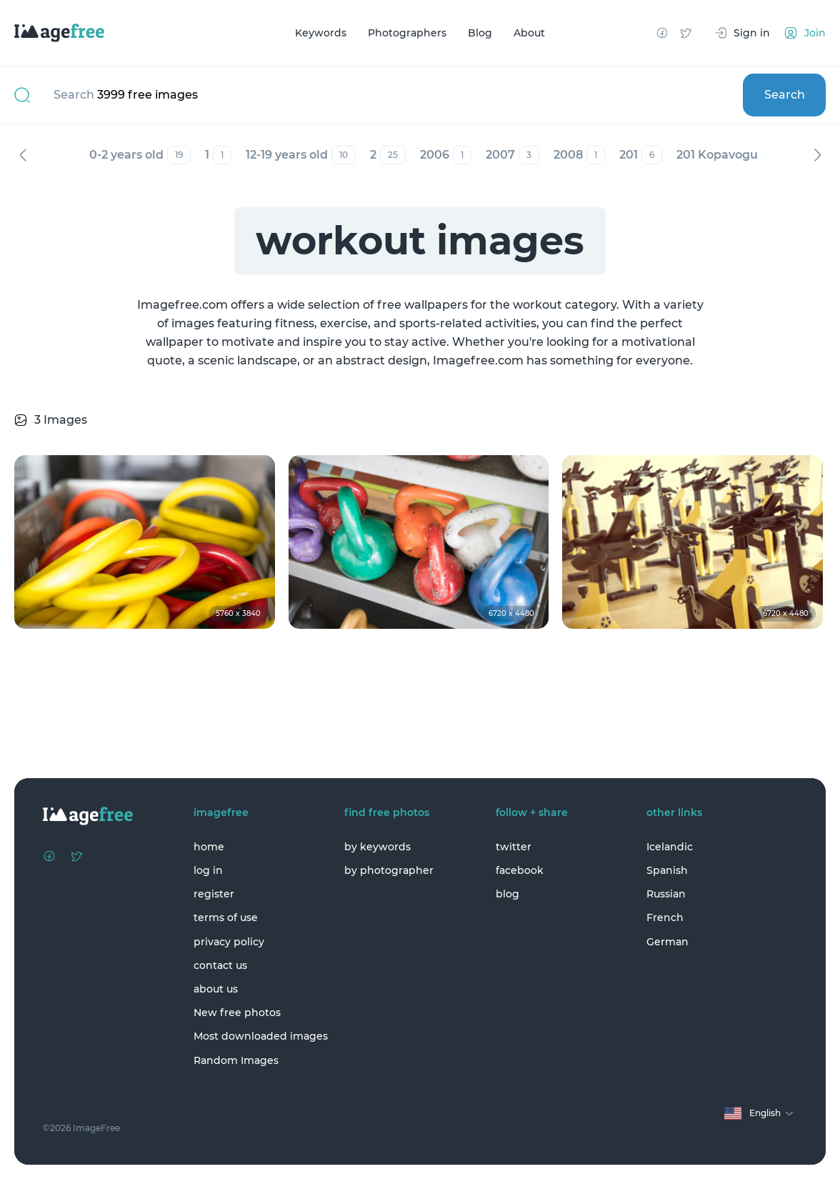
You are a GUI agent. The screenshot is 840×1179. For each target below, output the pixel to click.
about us (216, 989)
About (529, 32)
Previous (22, 155)
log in (208, 870)
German (667, 941)
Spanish (667, 870)
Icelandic (669, 846)
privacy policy (229, 941)
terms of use (226, 917)
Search (784, 94)
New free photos (237, 1012)
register (214, 893)
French (665, 917)
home (209, 846)
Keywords (320, 32)
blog (507, 893)
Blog (480, 32)
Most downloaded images (261, 1036)
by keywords (377, 846)
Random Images (236, 1060)
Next (817, 155)
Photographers (407, 32)
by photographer (389, 870)
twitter (513, 846)
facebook (520, 870)
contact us (220, 965)
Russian (666, 893)
